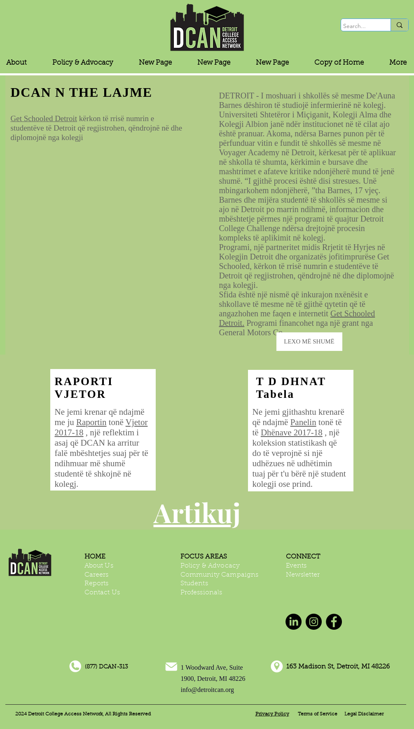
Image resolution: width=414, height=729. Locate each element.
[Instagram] (314, 622)
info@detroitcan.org (207, 689)
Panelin (303, 422)
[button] (83, 62)
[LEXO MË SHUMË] (309, 341)
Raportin (91, 422)
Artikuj (197, 512)
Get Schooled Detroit (44, 118)
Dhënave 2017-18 (292, 432)
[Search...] (358, 26)
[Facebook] (334, 622)
